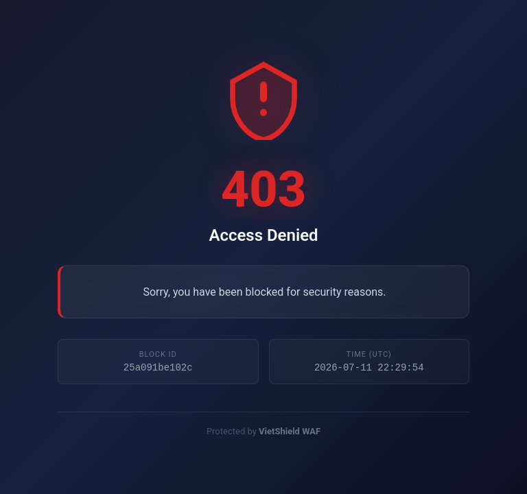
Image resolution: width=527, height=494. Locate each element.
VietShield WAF (289, 432)
